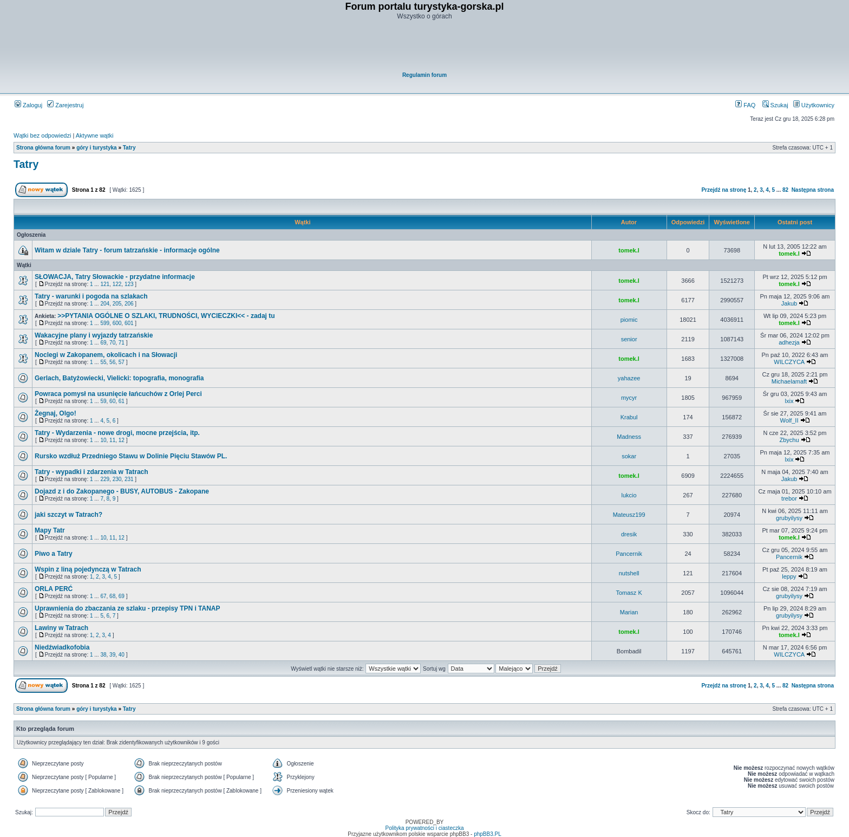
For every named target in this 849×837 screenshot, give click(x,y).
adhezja (789, 342)
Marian (629, 612)
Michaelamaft (789, 381)
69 (103, 343)
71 (122, 343)
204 (104, 304)
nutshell (629, 573)
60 (112, 401)
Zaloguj (28, 105)
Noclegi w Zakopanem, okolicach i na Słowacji (106, 355)
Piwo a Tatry (54, 553)
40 (122, 655)
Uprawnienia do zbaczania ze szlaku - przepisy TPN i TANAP (127, 608)
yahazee (629, 378)
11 (112, 440)
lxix (789, 401)
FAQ (745, 105)
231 (129, 479)
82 (785, 190)
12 (122, 440)
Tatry (129, 148)
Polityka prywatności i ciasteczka (424, 828)
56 (112, 362)
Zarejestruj (65, 105)
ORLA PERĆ (54, 589)
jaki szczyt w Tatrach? (68, 514)
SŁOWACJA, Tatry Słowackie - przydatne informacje (115, 277)
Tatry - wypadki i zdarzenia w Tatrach (91, 472)
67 (103, 596)
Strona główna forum (43, 148)
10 (103, 440)
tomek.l (628, 250)
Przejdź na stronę (723, 190)
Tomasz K (629, 592)
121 (104, 284)
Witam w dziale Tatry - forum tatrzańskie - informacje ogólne (127, 250)
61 (122, 401)
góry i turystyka (96, 148)
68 (112, 596)
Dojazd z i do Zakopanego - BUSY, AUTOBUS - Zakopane (122, 491)
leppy (789, 576)
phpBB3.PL (487, 834)
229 (104, 479)
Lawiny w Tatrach (61, 628)
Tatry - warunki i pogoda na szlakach (91, 296)
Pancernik (629, 553)
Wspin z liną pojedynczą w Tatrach (88, 569)
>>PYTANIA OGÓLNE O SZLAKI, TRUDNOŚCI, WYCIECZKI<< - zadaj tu (166, 316)
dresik (629, 534)
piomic (629, 319)
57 (122, 362)
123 (129, 284)
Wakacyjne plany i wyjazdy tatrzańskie (94, 335)
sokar (629, 456)
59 (103, 401)
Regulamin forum (424, 75)
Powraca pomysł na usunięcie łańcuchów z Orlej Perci (118, 394)
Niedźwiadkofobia (62, 647)
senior (629, 339)
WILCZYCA (789, 362)
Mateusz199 (629, 514)
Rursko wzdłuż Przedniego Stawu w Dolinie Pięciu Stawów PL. (131, 456)
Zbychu (789, 440)
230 (117, 479)
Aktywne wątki (95, 135)
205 (117, 304)
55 (103, 362)
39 (112, 655)
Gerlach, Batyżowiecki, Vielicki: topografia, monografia (119, 378)
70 (112, 343)
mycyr (629, 397)
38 (103, 655)
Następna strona (813, 190)
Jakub (789, 303)
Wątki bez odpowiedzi (42, 135)
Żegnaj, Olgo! (55, 413)
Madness (629, 436)
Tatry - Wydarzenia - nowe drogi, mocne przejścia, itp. (117, 433)
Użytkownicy (813, 105)
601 (129, 323)
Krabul (629, 417)
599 (104, 323)
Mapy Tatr (50, 530)
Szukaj (775, 105)
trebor (789, 498)
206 (129, 304)
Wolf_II (789, 420)
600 (117, 323)
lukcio (629, 495)
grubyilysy (789, 518)
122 (117, 284)
